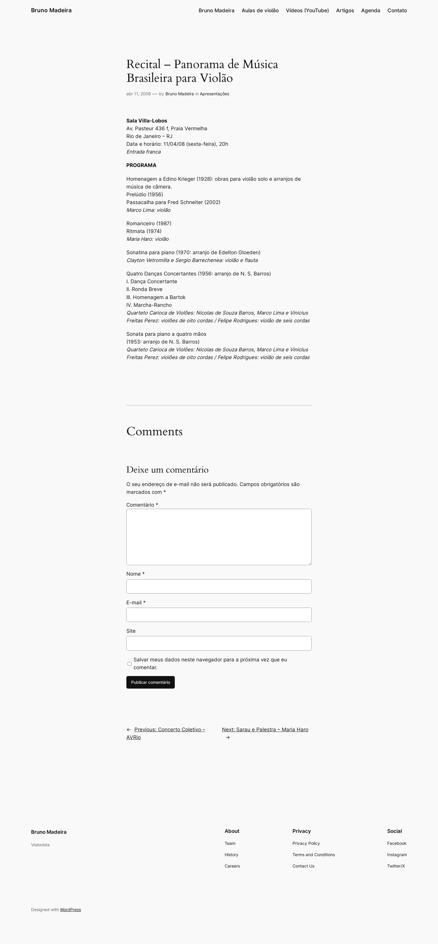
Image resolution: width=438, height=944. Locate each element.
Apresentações (214, 93)
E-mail (136, 603)
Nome (135, 574)
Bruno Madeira (51, 10)
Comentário (142, 505)
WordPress (70, 909)
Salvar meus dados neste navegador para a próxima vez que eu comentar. (210, 663)
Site (131, 631)
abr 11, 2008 (138, 93)
